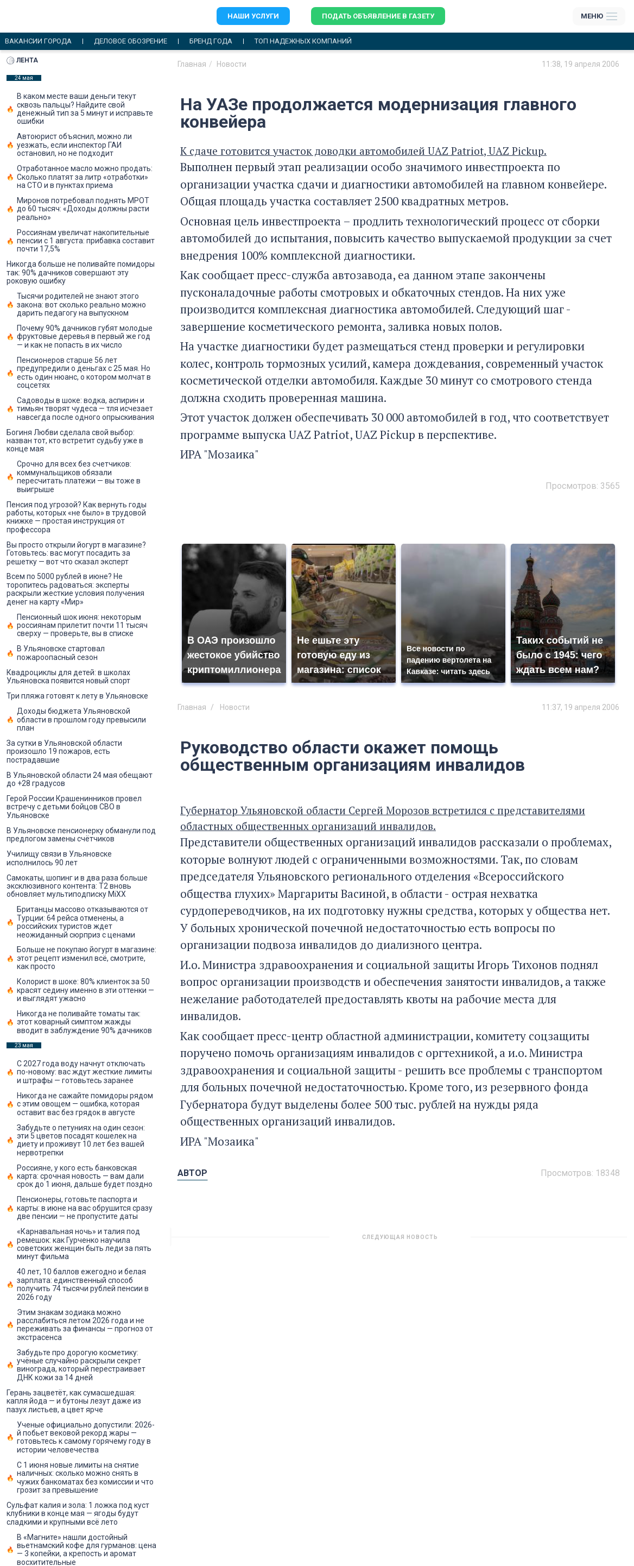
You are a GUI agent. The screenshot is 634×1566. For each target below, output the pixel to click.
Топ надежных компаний (303, 41)
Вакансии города (38, 41)
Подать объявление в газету (378, 16)
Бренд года (210, 41)
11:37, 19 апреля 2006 (580, 707)
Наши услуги (253, 16)
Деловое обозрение (130, 41)
